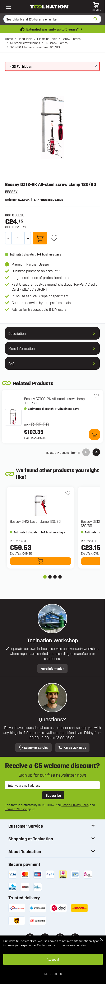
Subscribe (53, 795)
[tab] (45, 577)
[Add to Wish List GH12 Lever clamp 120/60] (67, 493)
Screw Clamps (71, 38)
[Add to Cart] (40, 238)
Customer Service (33, 747)
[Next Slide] (96, 452)
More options (53, 973)
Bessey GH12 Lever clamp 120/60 (35, 521)
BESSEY (11, 191)
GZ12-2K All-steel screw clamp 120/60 (35, 47)
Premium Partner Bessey (31, 264)
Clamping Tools (47, 38)
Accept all (53, 959)
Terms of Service (16, 809)
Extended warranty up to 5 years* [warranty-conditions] (53, 29)
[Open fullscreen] (52, 127)
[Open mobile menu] (8, 7)
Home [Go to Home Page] (9, 38)
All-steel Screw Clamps (25, 43)
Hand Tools (25, 38)
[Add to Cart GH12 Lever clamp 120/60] (40, 561)
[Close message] (96, 66)
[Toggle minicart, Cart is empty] (96, 6)
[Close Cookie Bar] (101, 939)
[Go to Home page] (49, 6)
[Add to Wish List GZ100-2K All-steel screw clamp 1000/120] (96, 396)
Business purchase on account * (36, 271)
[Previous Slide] (86, 452)
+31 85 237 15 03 (72, 747)
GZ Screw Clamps (56, 43)
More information (52, 668)
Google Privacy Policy (75, 804)
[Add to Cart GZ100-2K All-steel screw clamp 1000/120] (94, 434)
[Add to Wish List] (54, 238)
